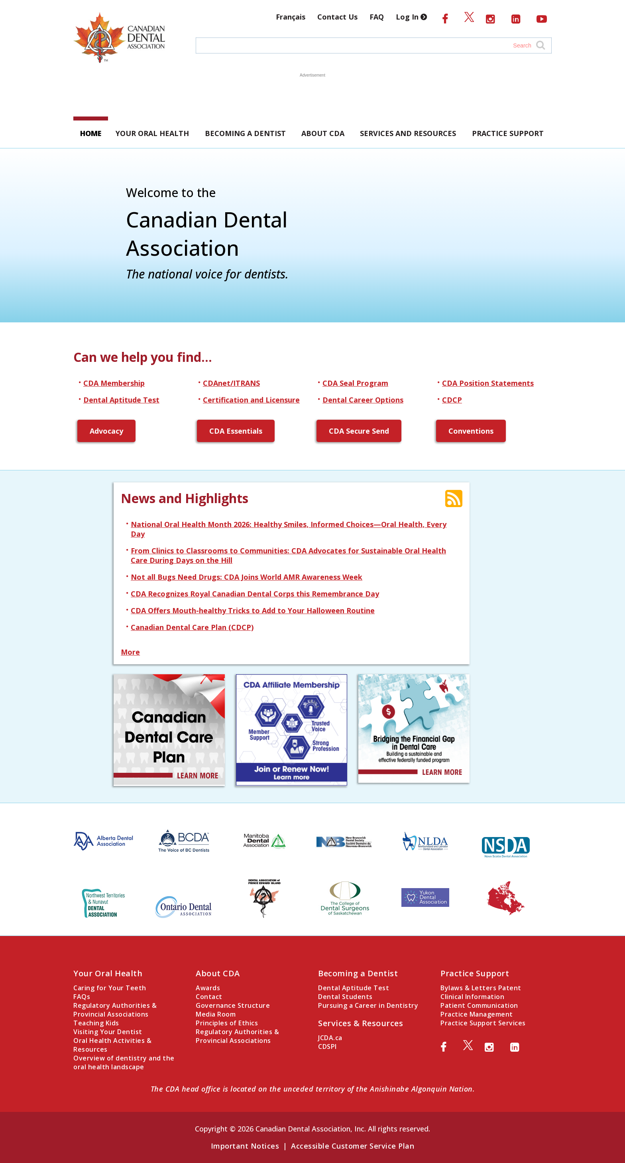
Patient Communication (479, 1005)
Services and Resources (408, 133)
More (130, 652)
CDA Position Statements (488, 383)
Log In (413, 17)
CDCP (452, 400)
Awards (208, 987)
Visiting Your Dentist (107, 1031)
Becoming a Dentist (245, 133)
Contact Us (337, 17)
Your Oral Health (152, 133)
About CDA (322, 133)
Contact (209, 996)
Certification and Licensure (251, 400)
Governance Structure (233, 1005)
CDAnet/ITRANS (231, 383)
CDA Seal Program (355, 383)
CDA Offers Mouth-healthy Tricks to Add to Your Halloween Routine (253, 610)
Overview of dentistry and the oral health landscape (124, 1062)
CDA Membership (114, 383)
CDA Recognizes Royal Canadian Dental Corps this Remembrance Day (255, 593)
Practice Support (508, 133)
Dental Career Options (362, 400)
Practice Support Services (483, 1023)
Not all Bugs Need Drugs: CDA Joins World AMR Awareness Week (246, 577)
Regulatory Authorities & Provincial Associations (115, 1010)
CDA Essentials (235, 431)
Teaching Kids (96, 1023)
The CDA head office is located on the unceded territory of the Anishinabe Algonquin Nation (312, 1089)
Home (90, 133)
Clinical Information (472, 996)
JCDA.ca (330, 1037)
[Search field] (366, 45)
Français (290, 17)
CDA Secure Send (359, 431)
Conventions (470, 431)
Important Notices (245, 1146)
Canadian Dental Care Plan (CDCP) (192, 627)
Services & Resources (360, 1023)
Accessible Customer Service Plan (352, 1146)
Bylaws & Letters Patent (480, 987)
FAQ (376, 17)
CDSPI (327, 1046)
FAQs (81, 996)
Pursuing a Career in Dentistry (368, 1005)
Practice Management (476, 1014)
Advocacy (106, 431)
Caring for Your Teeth (109, 987)
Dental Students (345, 996)
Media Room (216, 1014)
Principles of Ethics (227, 1023)
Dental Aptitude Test (121, 400)
